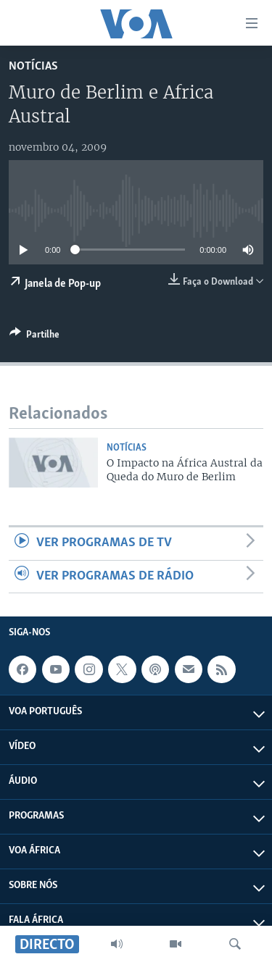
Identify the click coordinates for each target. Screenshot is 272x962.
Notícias (33, 66)
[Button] (34, 337)
